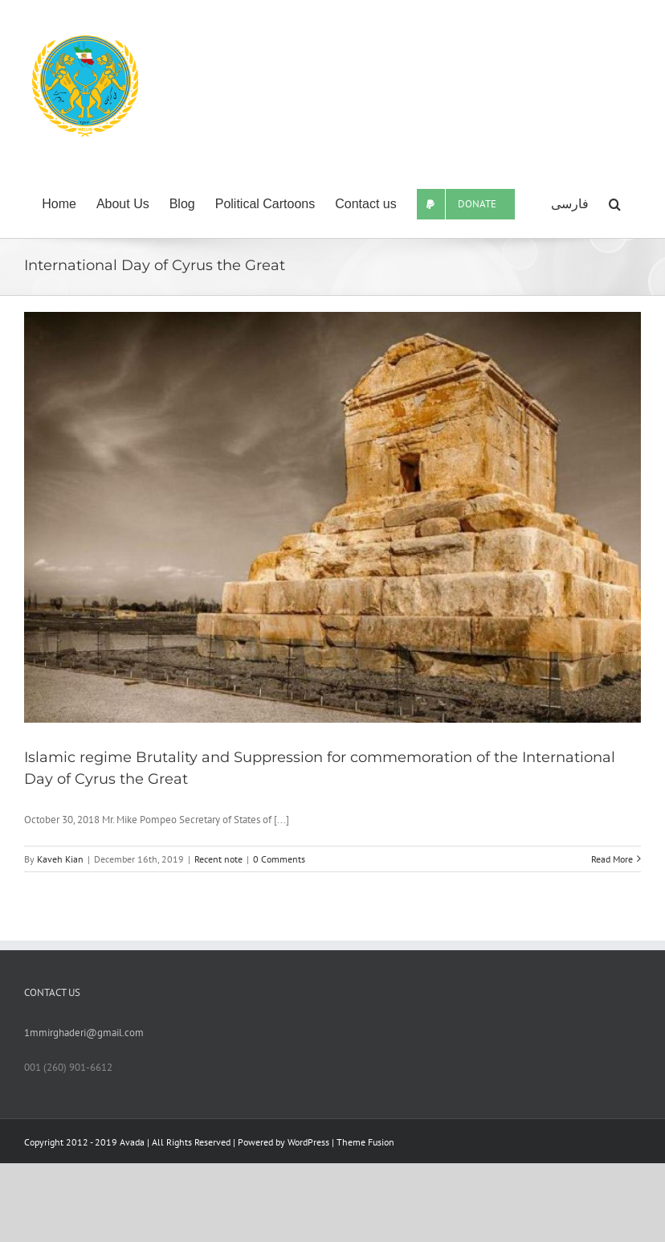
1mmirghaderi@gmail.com (84, 1032)
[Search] (615, 204)
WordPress (308, 1142)
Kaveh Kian (60, 859)
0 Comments (279, 859)
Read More (612, 859)
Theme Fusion (365, 1142)
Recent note (218, 859)
